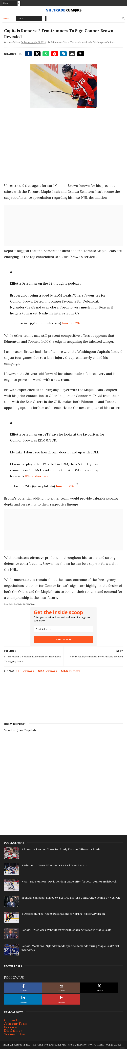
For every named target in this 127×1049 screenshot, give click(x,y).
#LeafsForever (36, 476)
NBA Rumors (47, 671)
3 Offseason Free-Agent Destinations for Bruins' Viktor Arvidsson (63, 913)
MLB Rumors (70, 671)
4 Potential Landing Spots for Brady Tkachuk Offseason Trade (60, 849)
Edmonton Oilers (60, 42)
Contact (10, 1020)
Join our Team (15, 1023)
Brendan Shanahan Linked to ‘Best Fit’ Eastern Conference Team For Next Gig (71, 897)
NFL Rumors (24, 671)
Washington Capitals (104, 42)
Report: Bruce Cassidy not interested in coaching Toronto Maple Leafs (66, 929)
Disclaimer (13, 1030)
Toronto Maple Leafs (81, 42)
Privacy (10, 1027)
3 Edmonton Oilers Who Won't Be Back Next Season (54, 865)
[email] (63, 629)
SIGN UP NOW (63, 639)
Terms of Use (15, 1034)
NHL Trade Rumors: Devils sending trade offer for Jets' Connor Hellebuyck (68, 881)
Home (5, 18)
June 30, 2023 (72, 323)
